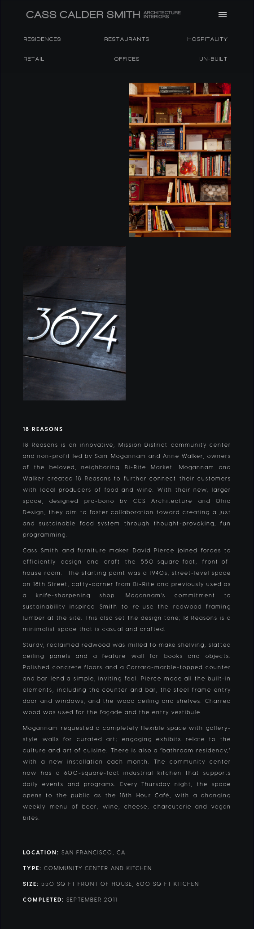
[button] (222, 14)
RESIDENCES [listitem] (42, 39)
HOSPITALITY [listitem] (208, 39)
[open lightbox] (74, 160)
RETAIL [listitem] (34, 59)
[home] (115, 14)
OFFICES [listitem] (127, 59)
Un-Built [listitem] (214, 59)
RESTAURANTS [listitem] (127, 39)
